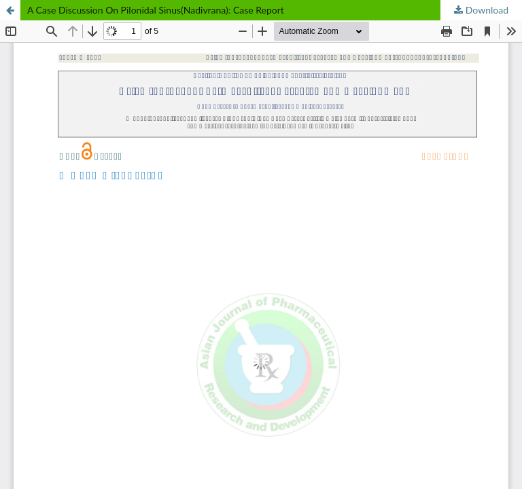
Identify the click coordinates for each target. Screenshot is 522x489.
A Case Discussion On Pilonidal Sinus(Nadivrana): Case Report (155, 10)
